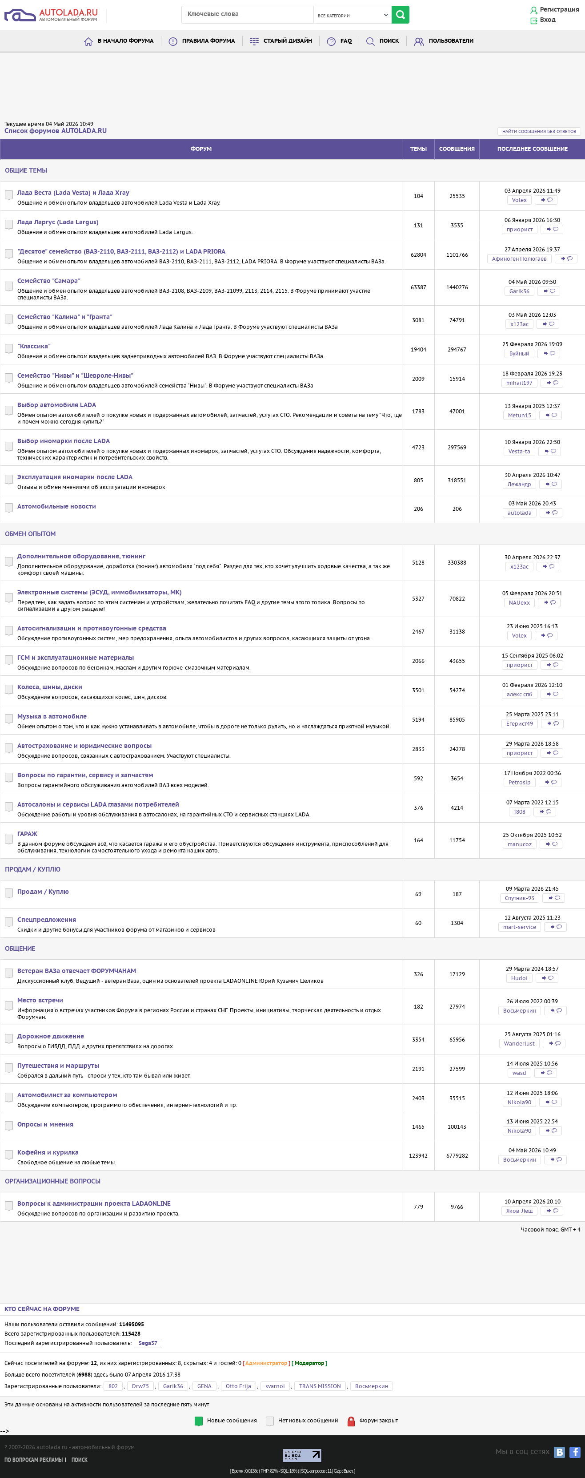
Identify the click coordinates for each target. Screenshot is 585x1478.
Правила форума (208, 41)
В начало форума (126, 41)
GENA (204, 1386)
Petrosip (520, 782)
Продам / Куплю (32, 869)
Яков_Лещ (519, 1210)
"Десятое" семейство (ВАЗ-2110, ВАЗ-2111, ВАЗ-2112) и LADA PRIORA (121, 251)
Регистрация (559, 9)
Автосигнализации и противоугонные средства (91, 628)
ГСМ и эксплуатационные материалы (75, 658)
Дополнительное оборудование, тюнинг (81, 556)
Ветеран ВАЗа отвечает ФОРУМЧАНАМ (76, 971)
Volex (519, 200)
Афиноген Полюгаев (519, 258)
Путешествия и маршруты (58, 1066)
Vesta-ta (519, 451)
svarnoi (275, 1386)
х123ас (519, 324)
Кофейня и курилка (48, 1152)
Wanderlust (519, 1043)
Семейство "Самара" (48, 281)
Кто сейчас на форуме (42, 1309)
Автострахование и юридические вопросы (84, 746)
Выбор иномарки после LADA (63, 441)
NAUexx (519, 602)
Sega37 (148, 1343)
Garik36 (519, 291)
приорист (520, 229)
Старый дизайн (288, 41)
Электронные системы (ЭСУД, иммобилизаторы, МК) (99, 592)
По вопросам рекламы (33, 1460)
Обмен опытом (30, 534)
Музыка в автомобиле (52, 716)
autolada (520, 512)
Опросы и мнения (45, 1124)
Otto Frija (238, 1386)
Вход (548, 20)
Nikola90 (519, 1102)
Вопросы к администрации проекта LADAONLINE (94, 1203)
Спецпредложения (46, 920)
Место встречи (40, 1000)
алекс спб (520, 694)
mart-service (519, 927)
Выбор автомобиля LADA (56, 405)
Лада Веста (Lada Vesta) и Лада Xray (73, 193)
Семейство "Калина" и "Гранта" (64, 317)
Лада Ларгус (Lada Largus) (58, 222)
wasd (519, 1073)
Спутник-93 (519, 898)
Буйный (519, 353)
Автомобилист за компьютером (67, 1095)
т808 (519, 811)
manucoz (520, 844)
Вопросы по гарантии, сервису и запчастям (85, 775)
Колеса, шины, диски (49, 687)
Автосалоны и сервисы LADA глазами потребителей (98, 804)
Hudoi (519, 978)
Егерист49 (519, 723)
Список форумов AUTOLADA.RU (55, 131)
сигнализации (36, 609)
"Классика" (34, 346)
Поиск (389, 41)
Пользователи (451, 41)
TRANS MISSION (320, 1386)
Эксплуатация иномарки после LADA (74, 477)
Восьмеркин (519, 1010)
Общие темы (26, 170)
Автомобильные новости (56, 506)
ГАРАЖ (27, 834)
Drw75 (140, 1386)
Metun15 (519, 415)
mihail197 (519, 383)
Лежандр (519, 484)
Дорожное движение (50, 1036)
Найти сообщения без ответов (539, 131)
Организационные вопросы (52, 1181)
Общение (20, 949)
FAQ (346, 41)
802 (113, 1386)
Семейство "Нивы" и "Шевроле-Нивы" (75, 376)
